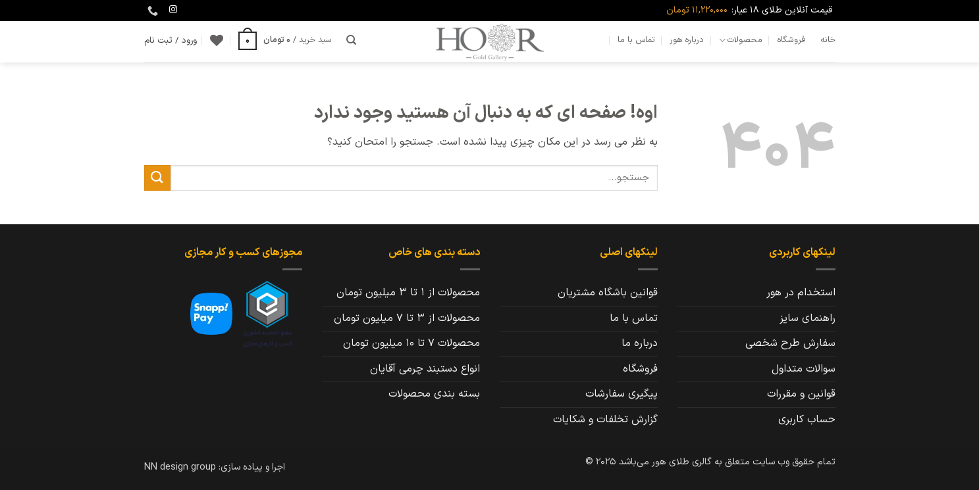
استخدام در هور (800, 293)
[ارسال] (157, 178)
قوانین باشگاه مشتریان (608, 293)
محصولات (740, 40)
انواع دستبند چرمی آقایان (425, 369)
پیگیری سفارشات (621, 394)
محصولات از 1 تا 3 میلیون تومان (408, 293)
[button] (285, 40)
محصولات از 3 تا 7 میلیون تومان (407, 318)
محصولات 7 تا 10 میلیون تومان (411, 343)
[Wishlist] (216, 40)
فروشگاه (791, 40)
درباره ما (640, 343)
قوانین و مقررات (801, 394)
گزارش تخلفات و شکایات (605, 420)
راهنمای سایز (807, 318)
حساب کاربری (806, 420)
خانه (827, 40)
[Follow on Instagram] (173, 9)
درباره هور (687, 40)
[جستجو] (351, 40)
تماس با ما (636, 40)
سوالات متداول (803, 369)
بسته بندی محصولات (434, 394)
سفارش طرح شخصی (790, 343)
